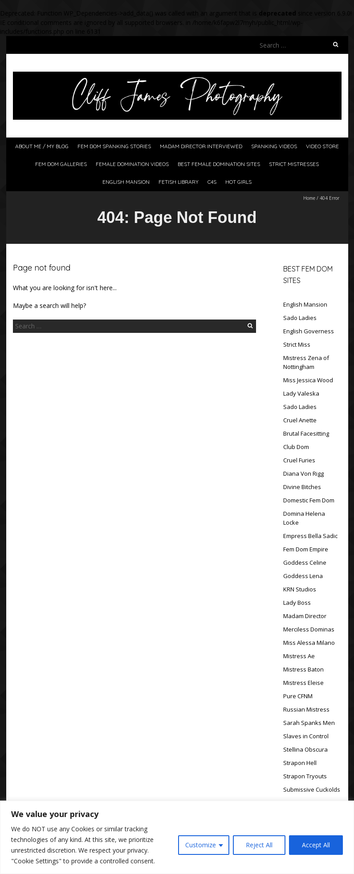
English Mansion (126, 181)
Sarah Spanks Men (309, 723)
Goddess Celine (304, 562)
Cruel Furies (299, 460)
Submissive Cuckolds (311, 789)
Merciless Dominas (308, 629)
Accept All (316, 845)
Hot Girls (238, 181)
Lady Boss (297, 603)
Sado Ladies (300, 318)
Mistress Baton (303, 669)
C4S (212, 181)
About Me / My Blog (42, 146)
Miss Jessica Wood (308, 380)
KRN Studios (299, 589)
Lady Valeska (301, 393)
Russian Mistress (306, 709)
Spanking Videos (274, 146)
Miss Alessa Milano (309, 643)
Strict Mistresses (294, 164)
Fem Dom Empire (305, 549)
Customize (200, 845)
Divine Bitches (302, 487)
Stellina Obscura (305, 749)
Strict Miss (296, 344)
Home (309, 198)
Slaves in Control (306, 736)
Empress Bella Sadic (310, 536)
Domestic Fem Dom (308, 500)
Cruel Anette (300, 420)
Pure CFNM (298, 696)
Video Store (322, 146)
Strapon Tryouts (305, 776)
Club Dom (296, 447)
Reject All (259, 845)
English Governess (308, 331)
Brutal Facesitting (306, 433)
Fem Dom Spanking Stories (114, 146)
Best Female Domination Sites (219, 164)
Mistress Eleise (303, 683)
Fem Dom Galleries (61, 164)
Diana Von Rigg (303, 473)
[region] (177, 837)
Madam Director (304, 616)
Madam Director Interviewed (201, 146)
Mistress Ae (299, 656)
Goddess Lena (303, 576)
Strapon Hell (300, 763)
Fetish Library (179, 181)
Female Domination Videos (132, 164)
